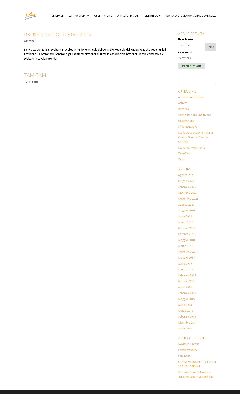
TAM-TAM (35, 74)
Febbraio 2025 (187, 187)
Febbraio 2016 (187, 293)
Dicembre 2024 (187, 192)
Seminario (184, 356)
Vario (181, 159)
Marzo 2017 (185, 269)
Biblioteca (151, 15)
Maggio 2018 (186, 240)
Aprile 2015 (185, 304)
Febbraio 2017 (187, 275)
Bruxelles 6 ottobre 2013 (57, 34)
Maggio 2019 (186, 210)
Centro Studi (77, 15)
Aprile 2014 (185, 328)
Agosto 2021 (186, 204)
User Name (185, 39)
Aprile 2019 (185, 216)
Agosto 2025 (186, 175)
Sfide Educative (187, 126)
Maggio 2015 (186, 299)
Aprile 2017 (185, 263)
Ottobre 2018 (186, 234)
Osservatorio (103, 15)
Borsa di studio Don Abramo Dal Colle (191, 15)
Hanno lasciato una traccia (194, 115)
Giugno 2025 (186, 181)
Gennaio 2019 (186, 228)
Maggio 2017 (186, 257)
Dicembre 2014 (187, 322)
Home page (57, 15)
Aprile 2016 (185, 287)
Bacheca (183, 109)
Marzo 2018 (185, 246)
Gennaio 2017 (186, 281)
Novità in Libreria (188, 344)
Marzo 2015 (185, 310)
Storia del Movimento (191, 147)
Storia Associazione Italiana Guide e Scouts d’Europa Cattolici (195, 137)
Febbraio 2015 (187, 316)
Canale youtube (188, 350)
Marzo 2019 (185, 222)
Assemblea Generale (191, 97)
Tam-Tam (31, 81)
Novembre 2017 (188, 251)
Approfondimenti (128, 15)
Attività (29, 41)
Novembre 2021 (188, 198)
